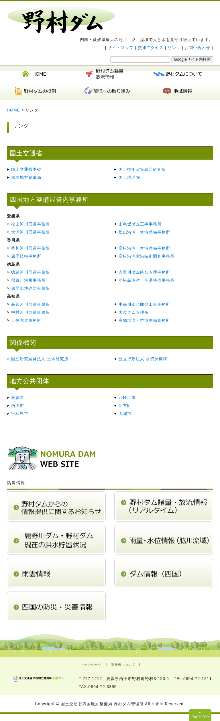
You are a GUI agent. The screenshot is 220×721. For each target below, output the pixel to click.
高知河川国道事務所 (30, 304)
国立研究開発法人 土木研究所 (39, 358)
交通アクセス (151, 47)
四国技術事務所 (26, 256)
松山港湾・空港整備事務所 (144, 232)
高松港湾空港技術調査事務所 (146, 256)
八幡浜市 (127, 397)
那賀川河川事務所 (28, 280)
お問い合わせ (197, 47)
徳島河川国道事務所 (30, 272)
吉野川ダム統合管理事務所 (144, 272)
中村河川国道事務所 (30, 312)
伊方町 (125, 405)
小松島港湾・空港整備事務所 (146, 280)
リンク (174, 47)
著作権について (123, 664)
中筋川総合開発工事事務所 (144, 304)
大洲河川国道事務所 (30, 232)
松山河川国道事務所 (30, 224)
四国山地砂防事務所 (30, 288)
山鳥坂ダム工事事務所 (140, 224)
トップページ (90, 664)
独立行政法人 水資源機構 (143, 358)
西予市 (17, 405)
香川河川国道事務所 (30, 248)
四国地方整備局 (26, 177)
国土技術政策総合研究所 (142, 169)
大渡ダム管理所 (134, 312)
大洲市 (125, 413)
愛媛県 (17, 397)
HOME (13, 110)
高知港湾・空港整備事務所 (144, 320)
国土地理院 (129, 177)
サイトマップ (120, 47)
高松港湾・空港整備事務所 (144, 248)
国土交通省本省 (26, 169)
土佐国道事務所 (26, 320)
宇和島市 (19, 413)
